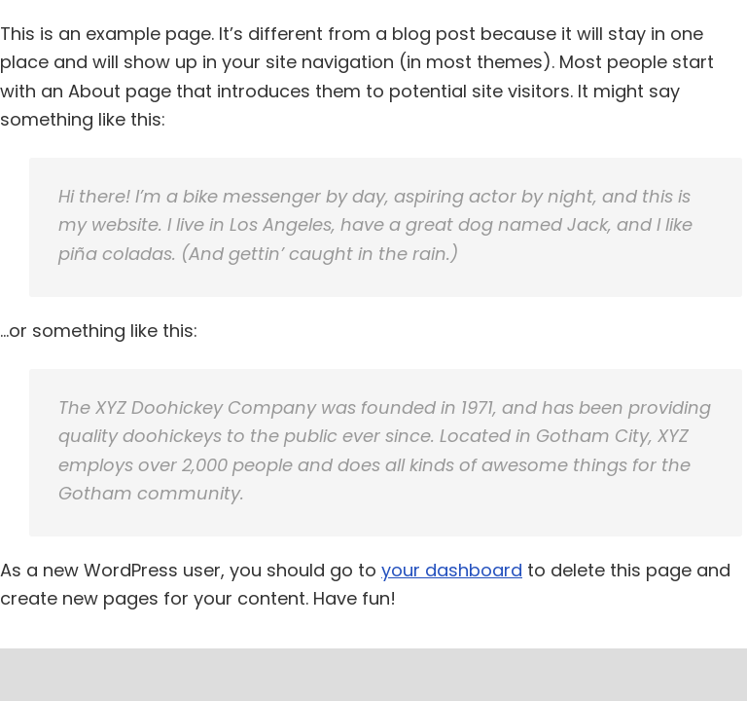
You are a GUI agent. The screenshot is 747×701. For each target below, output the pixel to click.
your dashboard (451, 570)
